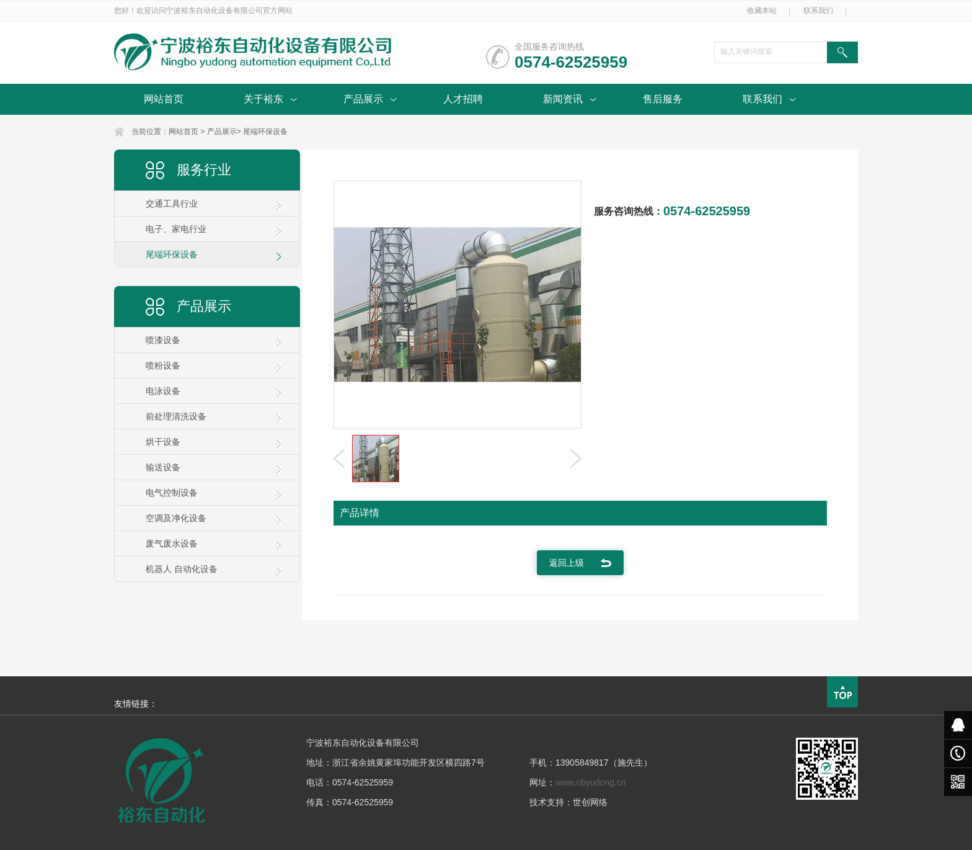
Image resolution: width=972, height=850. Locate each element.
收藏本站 (762, 10)
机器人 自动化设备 (182, 569)
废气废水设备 (172, 543)
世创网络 (590, 802)
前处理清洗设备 (176, 416)
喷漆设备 (163, 340)
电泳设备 (163, 391)
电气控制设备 (172, 493)
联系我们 (818, 10)
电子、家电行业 (176, 229)
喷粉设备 (163, 365)
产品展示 (222, 131)
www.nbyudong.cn (590, 782)
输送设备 (163, 467)
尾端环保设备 (265, 131)
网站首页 (183, 131)
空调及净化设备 (176, 518)
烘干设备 (163, 442)
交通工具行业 (172, 203)
